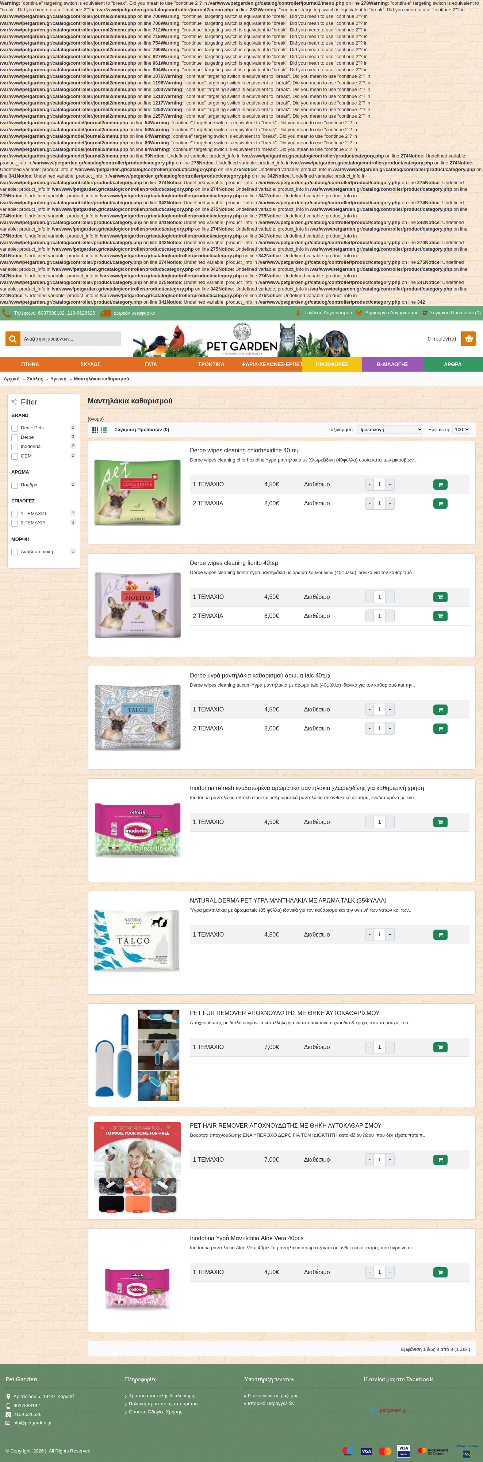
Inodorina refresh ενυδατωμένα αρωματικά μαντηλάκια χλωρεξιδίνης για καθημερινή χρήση (307, 788)
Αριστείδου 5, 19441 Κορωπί (39, 1397)
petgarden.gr (393, 1410)
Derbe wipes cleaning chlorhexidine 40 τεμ (245, 450)
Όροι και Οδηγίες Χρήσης (153, 1412)
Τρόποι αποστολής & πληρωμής (161, 1396)
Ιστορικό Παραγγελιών (269, 1403)
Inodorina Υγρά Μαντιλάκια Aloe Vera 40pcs (246, 1238)
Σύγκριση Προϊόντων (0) (142, 429)
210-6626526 (23, 1415)
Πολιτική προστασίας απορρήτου (161, 1404)
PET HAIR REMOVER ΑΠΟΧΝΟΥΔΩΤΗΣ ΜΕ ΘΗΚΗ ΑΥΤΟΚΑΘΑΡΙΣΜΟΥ (286, 1126)
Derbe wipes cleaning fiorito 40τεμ (234, 563)
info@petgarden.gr (28, 1423)
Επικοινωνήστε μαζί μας (271, 1395)
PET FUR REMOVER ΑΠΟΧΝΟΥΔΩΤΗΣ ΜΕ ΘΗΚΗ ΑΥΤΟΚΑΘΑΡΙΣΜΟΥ (285, 1013)
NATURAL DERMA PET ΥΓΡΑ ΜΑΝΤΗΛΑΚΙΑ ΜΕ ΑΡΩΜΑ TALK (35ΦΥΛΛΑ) (288, 900)
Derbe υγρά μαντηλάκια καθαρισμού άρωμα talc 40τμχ (260, 675)
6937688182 (22, 1405)
